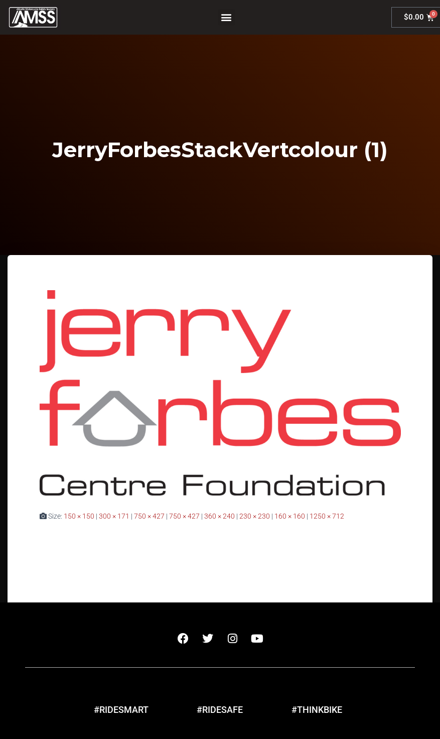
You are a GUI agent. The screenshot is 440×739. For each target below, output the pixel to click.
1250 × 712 (327, 516)
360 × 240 (219, 516)
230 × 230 (254, 516)
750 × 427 (149, 516)
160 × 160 (289, 516)
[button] (226, 17)
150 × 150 (79, 516)
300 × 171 (114, 516)
